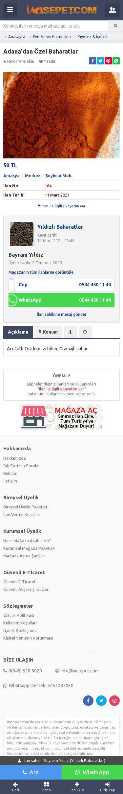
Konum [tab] (48, 332)
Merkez (32, 175)
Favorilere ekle (18, 61)
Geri (15, 787)
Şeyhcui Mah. (59, 175)
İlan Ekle (77, 787)
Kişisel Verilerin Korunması (28, 638)
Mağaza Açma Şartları (24, 555)
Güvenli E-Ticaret (19, 581)
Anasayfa (16, 37)
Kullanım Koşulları (20, 622)
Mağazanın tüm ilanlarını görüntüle (41, 272)
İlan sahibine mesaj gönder (62, 314)
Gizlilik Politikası (18, 615)
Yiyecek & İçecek (93, 37)
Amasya (11, 175)
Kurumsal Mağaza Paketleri (29, 548)
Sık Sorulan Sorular (21, 465)
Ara (31, 772)
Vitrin (46, 787)
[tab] (70, 332)
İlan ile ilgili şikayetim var (61, 206)
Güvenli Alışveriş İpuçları (26, 589)
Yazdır (47, 61)
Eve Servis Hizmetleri (52, 37)
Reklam (10, 473)
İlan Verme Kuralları (21, 514)
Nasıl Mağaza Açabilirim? (27, 540)
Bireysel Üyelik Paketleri (26, 506)
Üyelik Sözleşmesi (20, 630)
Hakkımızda (14, 458)
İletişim (10, 481)
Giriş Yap (107, 787)
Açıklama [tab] (18, 332)
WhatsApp (92, 772)
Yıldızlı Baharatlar (60, 227)
